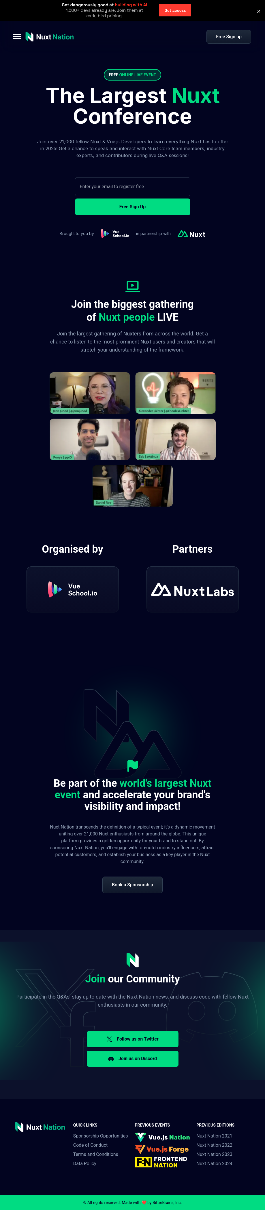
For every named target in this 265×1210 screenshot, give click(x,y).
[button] (259, 11)
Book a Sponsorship (132, 885)
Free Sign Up (132, 206)
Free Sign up (229, 36)
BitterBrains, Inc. (167, 1202)
